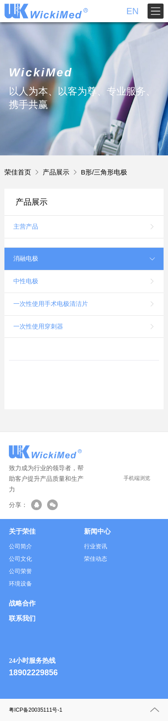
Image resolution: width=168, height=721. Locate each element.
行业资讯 (95, 546)
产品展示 (56, 172)
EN (132, 11)
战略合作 (22, 603)
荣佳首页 (17, 172)
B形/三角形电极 (104, 172)
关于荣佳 (22, 531)
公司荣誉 (20, 571)
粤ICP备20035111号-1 (35, 710)
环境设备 (20, 583)
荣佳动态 (95, 559)
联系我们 (22, 618)
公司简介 (20, 546)
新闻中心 (97, 531)
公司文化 (20, 559)
